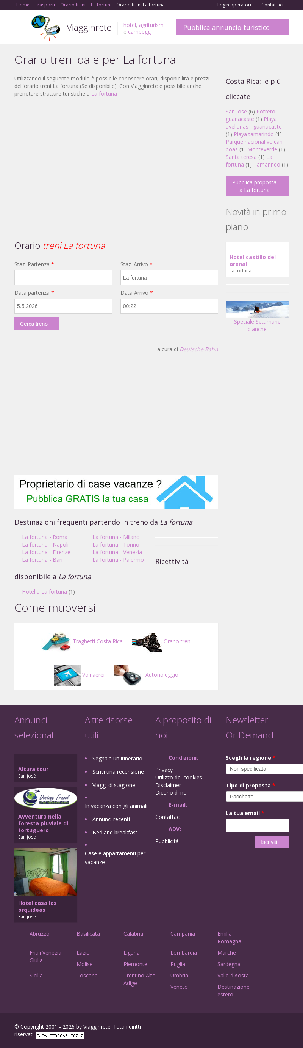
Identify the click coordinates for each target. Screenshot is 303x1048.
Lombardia (183, 952)
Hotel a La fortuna (44, 591)
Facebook (232, 1027)
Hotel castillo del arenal (253, 260)
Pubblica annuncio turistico (226, 27)
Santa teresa (241, 156)
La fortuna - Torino (115, 544)
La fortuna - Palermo (118, 559)
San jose (236, 111)
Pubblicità (167, 841)
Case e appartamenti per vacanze (115, 858)
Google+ (248, 1027)
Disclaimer (168, 785)
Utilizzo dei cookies (178, 777)
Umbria (179, 975)
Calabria (133, 933)
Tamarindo (266, 164)
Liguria (131, 952)
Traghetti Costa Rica (82, 641)
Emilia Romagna (229, 937)
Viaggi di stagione (113, 785)
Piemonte (135, 964)
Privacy (164, 769)
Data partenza (34, 292)
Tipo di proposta (250, 785)
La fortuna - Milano (116, 536)
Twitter (266, 1027)
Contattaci (272, 5)
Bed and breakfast (114, 832)
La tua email (245, 813)
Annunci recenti (111, 819)
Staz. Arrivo (136, 264)
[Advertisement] (116, 158)
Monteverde (262, 149)
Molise (85, 964)
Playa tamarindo (254, 134)
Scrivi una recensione (118, 771)
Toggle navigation (21, 28)
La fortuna (104, 93)
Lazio (83, 952)
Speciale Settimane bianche (257, 319)
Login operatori (234, 5)
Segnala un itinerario (117, 758)
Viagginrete (89, 27)
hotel (129, 24)
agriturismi (152, 24)
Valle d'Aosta (233, 975)
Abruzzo (40, 933)
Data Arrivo (136, 292)
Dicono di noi (171, 792)
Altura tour (33, 769)
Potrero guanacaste (250, 115)
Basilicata (88, 933)
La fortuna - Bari (42, 559)
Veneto (179, 986)
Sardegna (229, 964)
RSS (284, 1027)
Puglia (177, 964)
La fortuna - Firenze (46, 552)
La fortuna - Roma (44, 536)
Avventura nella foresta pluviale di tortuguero (43, 823)
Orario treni (162, 641)
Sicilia (36, 975)
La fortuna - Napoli (45, 544)
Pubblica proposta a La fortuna (254, 186)
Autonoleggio (146, 674)
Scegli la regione (251, 757)
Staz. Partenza (34, 264)
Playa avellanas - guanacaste (254, 122)
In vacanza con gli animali (116, 805)
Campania (182, 933)
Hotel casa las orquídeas (37, 906)
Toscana (87, 975)
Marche (226, 952)
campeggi (140, 31)
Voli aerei (79, 674)
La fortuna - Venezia (117, 552)
